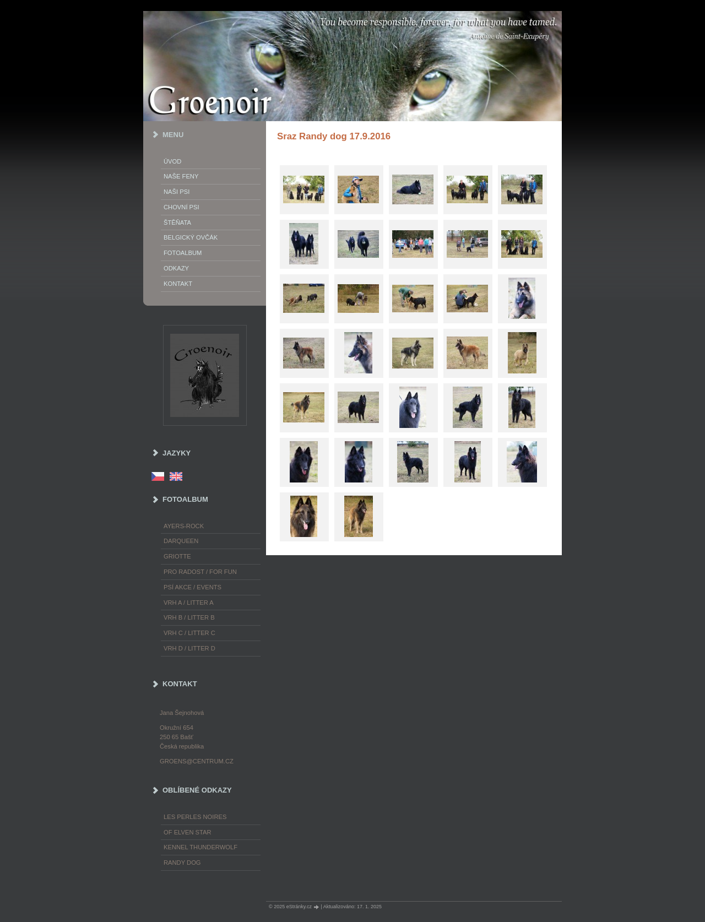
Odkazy (176, 268)
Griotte (177, 556)
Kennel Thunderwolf (200, 847)
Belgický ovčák (191, 237)
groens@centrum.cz (197, 761)
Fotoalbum (183, 253)
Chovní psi (181, 207)
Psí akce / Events (192, 587)
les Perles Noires (195, 816)
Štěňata (177, 222)
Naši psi (176, 191)
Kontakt (178, 283)
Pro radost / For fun (200, 571)
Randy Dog (182, 862)
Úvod (172, 161)
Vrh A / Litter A (189, 602)
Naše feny (181, 176)
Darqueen (181, 541)
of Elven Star (188, 832)
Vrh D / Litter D (189, 648)
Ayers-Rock (184, 526)
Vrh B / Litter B (189, 617)
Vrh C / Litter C (189, 633)
